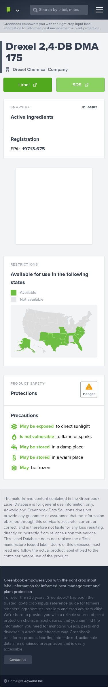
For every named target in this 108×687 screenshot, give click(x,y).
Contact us (18, 660)
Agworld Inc (33, 681)
